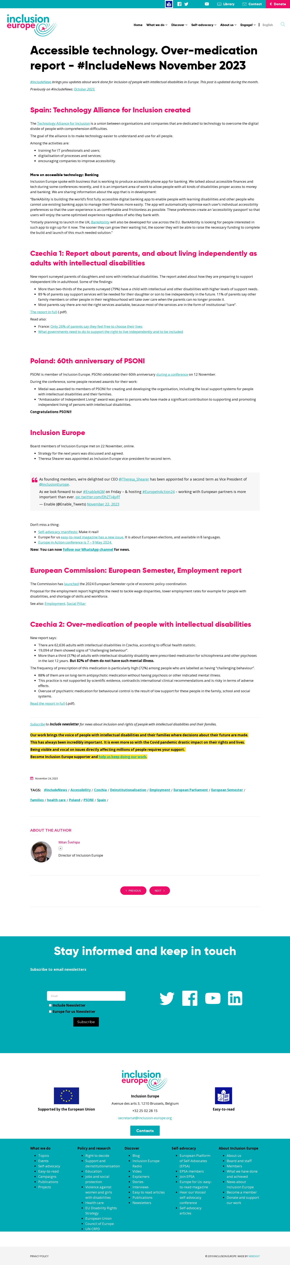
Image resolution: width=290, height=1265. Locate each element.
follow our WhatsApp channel (88, 549)
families (37, 800)
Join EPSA (187, 1176)
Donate (278, 4)
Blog (136, 1155)
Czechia (100, 790)
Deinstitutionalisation (128, 790)
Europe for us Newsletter (72, 1011)
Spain (101, 800)
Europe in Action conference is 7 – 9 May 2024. (75, 542)
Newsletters (142, 1202)
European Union (98, 1218)
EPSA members (192, 1171)
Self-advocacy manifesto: (58, 531)
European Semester (227, 790)
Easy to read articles (149, 1192)
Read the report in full (47, 703)
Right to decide (97, 1155)
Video (137, 1171)
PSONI (89, 800)
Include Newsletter (67, 1005)
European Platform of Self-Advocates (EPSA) (195, 1160)
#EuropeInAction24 (158, 491)
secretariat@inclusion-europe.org (145, 1118)
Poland (74, 800)
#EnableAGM (94, 491)
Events (43, 1160)
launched (71, 583)
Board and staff (239, 1160)
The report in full (43, 312)
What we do (156, 25)
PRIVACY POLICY (39, 1256)
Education (93, 1171)
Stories (138, 1181)
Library (228, 4)
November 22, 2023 (103, 504)
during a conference (172, 374)
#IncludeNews (40, 82)
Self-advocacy (203, 25)
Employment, (55, 603)
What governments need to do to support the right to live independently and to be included (110, 331)
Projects (44, 1187)
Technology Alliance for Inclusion (63, 123)
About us (228, 25)
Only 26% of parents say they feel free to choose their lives (96, 326)
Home (138, 25)
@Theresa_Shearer (134, 479)
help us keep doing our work (122, 756)
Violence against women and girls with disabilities (98, 1192)
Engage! (248, 25)
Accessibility (80, 790)
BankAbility (100, 222)
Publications (48, 1181)
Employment (160, 790)
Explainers (141, 1176)
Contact (255, 4)
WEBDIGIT (254, 1256)
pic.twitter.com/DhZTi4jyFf (98, 496)
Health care (94, 1202)
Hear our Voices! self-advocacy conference (193, 1197)
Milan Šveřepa (69, 842)
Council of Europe (99, 1223)
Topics (43, 1155)
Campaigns (47, 1176)
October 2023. (84, 89)
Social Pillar (76, 603)
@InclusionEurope (54, 484)
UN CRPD (92, 1229)
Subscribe (37, 724)
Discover (179, 25)
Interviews (141, 1187)
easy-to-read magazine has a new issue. (92, 537)
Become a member (242, 1192)
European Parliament (191, 790)
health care (56, 800)
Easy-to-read (48, 1171)
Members (234, 1166)
